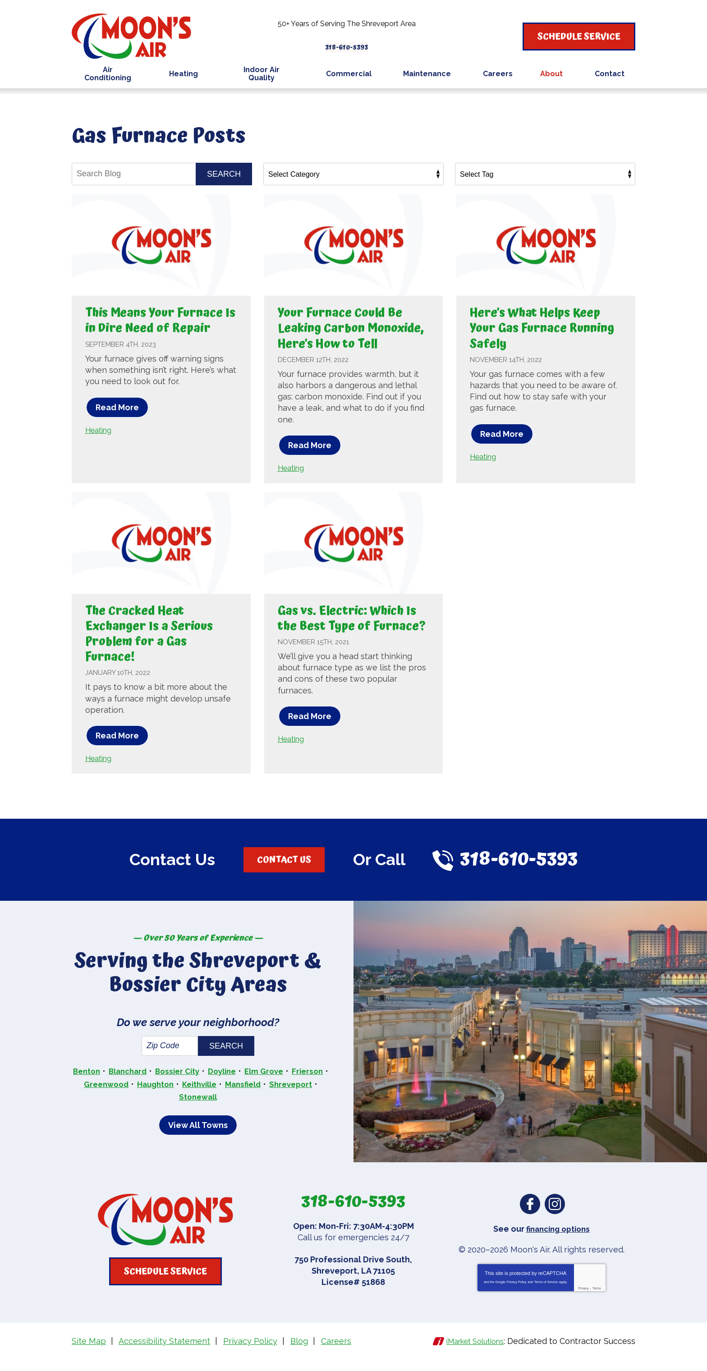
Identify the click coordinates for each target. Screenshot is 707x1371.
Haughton (200, 1099)
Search (224, 173)
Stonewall (225, 1111)
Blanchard (144, 1087)
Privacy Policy (517, 1296)
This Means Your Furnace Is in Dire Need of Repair (159, 327)
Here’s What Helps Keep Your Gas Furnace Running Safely (544, 327)
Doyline (245, 1087)
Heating (100, 445)
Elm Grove (290, 1087)
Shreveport (173, 1111)
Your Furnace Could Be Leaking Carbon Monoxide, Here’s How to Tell (349, 335)
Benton (100, 1087)
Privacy (583, 1302)
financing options (558, 1242)
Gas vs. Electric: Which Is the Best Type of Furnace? (350, 640)
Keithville (248, 1099)
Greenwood (147, 1099)
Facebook (530, 1218)
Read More (117, 422)
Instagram (555, 1218)
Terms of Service (546, 1296)
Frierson (98, 1099)
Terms (596, 1302)
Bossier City (197, 1087)
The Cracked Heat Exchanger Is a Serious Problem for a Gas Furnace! (157, 648)
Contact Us (284, 874)
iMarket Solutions (470, 1354)
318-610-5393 (354, 42)
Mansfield (295, 1099)
